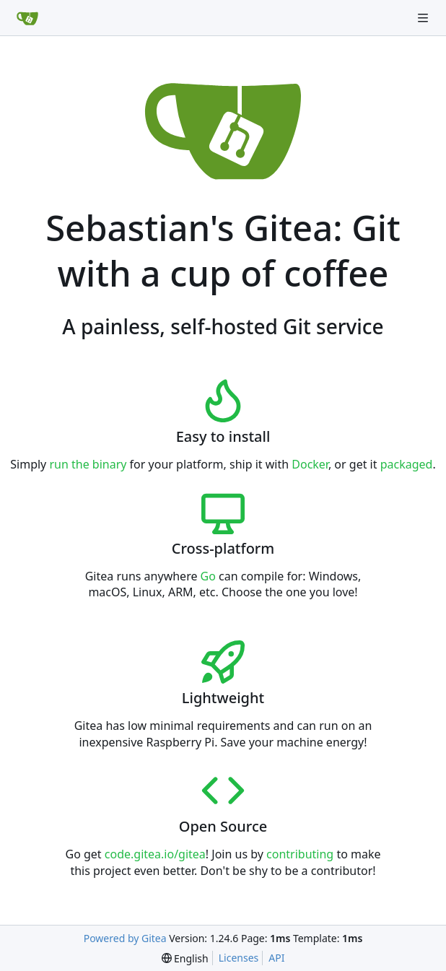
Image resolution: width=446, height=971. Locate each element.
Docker (310, 464)
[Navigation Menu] (424, 18)
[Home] (27, 18)
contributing (299, 854)
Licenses (239, 958)
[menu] (185, 958)
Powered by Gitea (125, 938)
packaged (406, 464)
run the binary (87, 464)
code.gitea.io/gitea (155, 854)
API (276, 958)
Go (208, 576)
